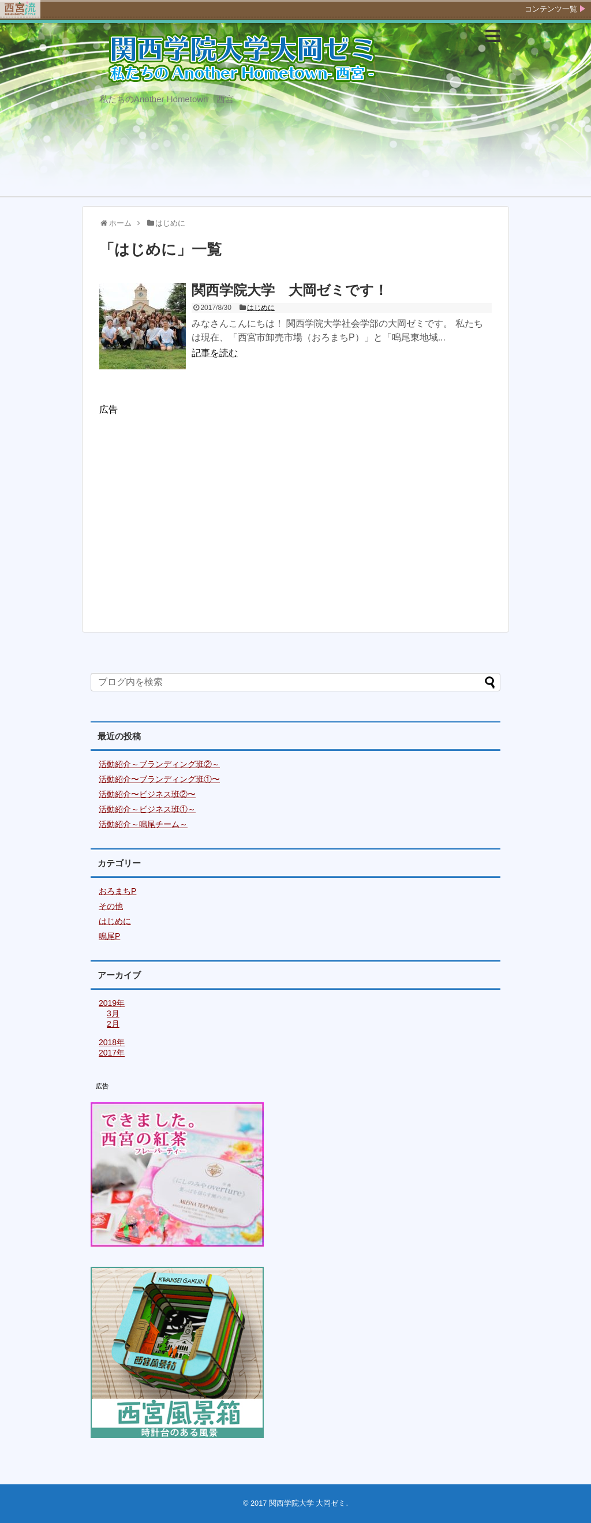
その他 (111, 906)
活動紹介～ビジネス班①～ (147, 809)
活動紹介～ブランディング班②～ (159, 764)
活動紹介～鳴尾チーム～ (143, 824)
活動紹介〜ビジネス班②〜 (147, 794)
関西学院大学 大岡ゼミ (307, 1503)
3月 (113, 1013)
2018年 (112, 1042)
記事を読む (215, 353)
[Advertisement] (295, 517)
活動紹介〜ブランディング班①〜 (159, 779)
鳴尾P (109, 936)
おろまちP (117, 891)
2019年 (112, 1003)
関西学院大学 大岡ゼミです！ (290, 290)
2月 (113, 1023)
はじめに (261, 308)
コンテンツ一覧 (551, 9)
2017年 (112, 1052)
